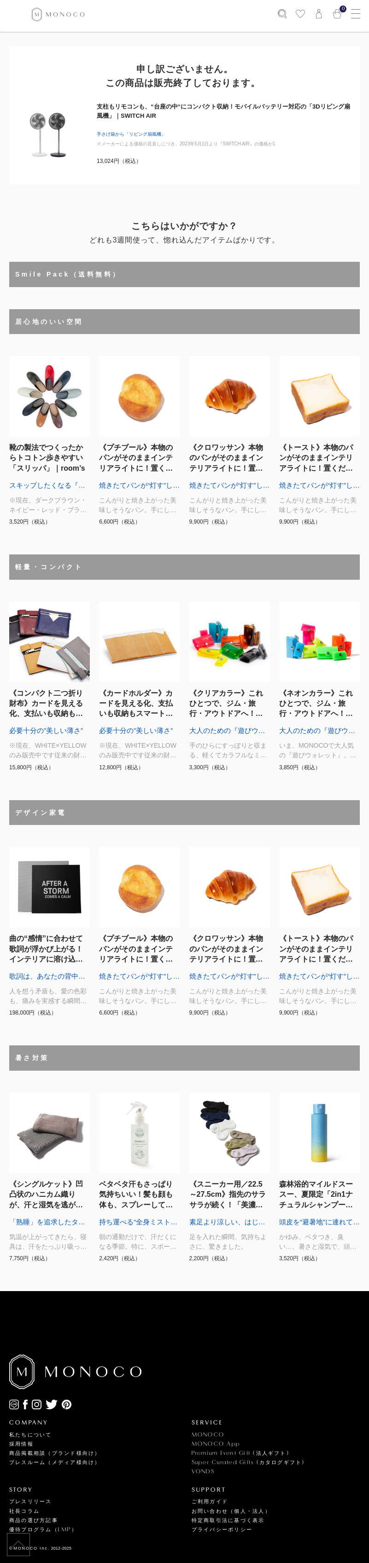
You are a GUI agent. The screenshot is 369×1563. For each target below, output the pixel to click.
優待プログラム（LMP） (43, 1529)
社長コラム (24, 1511)
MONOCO (208, 1434)
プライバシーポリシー (222, 1529)
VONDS (203, 1471)
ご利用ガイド (210, 1501)
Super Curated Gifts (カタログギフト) (248, 1462)
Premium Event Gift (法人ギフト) (240, 1453)
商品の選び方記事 (33, 1520)
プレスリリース (30, 1501)
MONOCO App (216, 1444)
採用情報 (21, 1444)
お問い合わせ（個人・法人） (231, 1511)
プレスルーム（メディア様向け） (55, 1462)
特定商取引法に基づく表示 (228, 1520)
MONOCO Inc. (32, 1548)
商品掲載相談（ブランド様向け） (55, 1453)
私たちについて (30, 1434)
